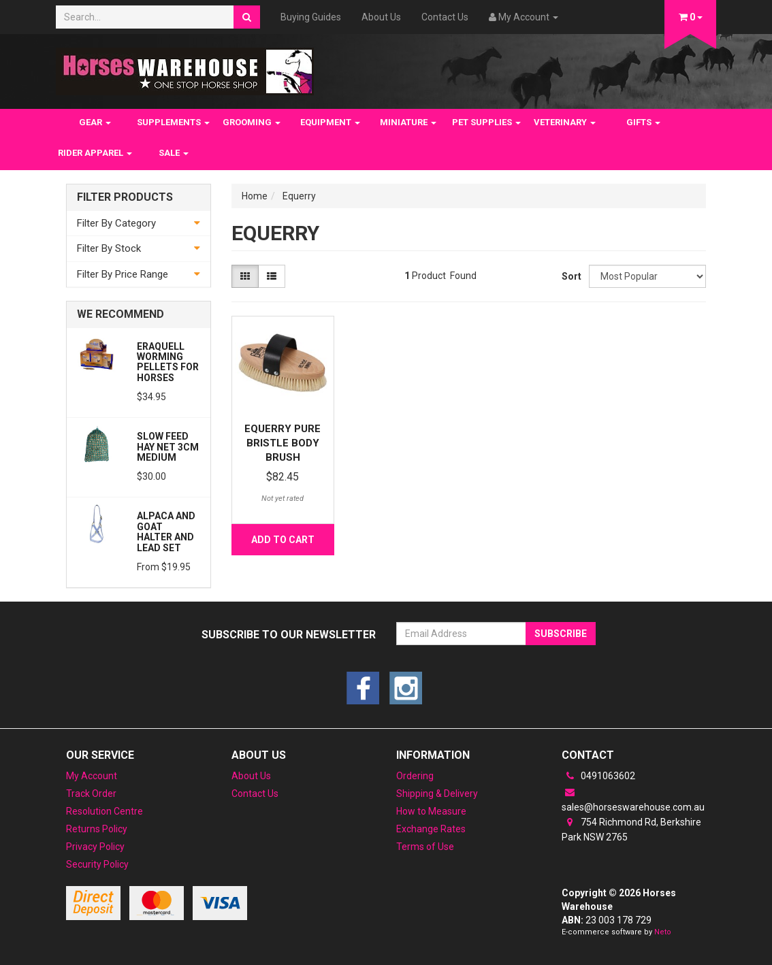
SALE (174, 153)
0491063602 (598, 775)
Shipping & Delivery (437, 793)
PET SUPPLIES (486, 122)
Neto (662, 932)
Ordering (415, 775)
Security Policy (97, 864)
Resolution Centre (104, 811)
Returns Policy (96, 828)
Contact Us (444, 17)
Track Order (91, 793)
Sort (570, 276)
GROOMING (251, 122)
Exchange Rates (431, 828)
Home (255, 196)
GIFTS (643, 122)
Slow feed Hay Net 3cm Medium (168, 447)
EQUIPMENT (330, 122)
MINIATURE (408, 122)
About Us (381, 17)
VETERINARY (565, 122)
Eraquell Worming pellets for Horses (168, 362)
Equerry (299, 196)
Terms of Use (425, 846)
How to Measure (431, 811)
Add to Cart (283, 539)
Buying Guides (310, 17)
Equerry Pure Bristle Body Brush (282, 443)
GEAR (95, 122)
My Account (91, 775)
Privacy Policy (95, 846)
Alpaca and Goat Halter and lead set (166, 531)
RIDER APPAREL (95, 153)
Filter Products (125, 197)
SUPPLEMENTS (173, 122)
